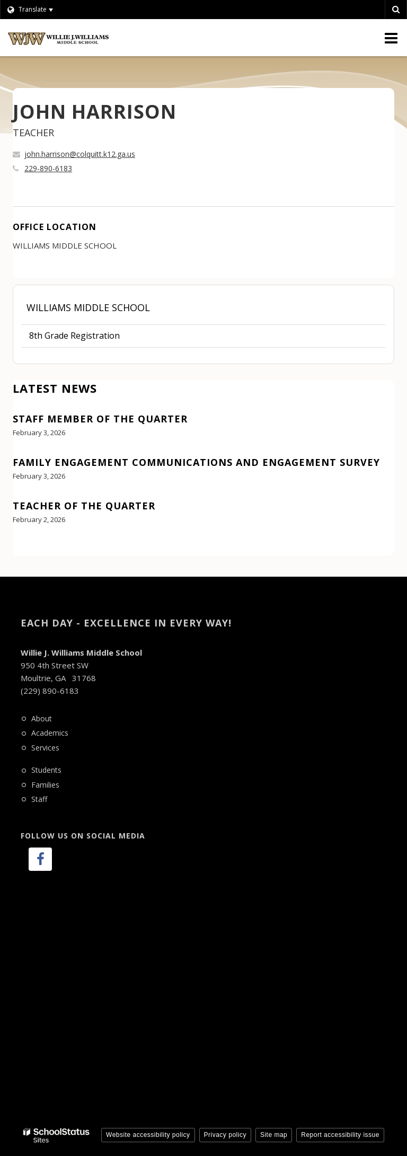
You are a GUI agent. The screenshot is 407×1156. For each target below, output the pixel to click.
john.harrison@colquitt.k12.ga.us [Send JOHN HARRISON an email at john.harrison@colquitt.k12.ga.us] (79, 154)
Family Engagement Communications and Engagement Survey (196, 462)
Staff (39, 799)
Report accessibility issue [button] (340, 1135)
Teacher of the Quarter (84, 505)
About (41, 718)
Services (45, 748)
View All (28, 549)
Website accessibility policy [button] (148, 1135)
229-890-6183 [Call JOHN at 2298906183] (48, 168)
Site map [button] (273, 1135)
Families (45, 785)
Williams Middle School (88, 307)
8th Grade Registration (74, 335)
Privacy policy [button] (225, 1135)
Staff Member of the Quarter (100, 418)
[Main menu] (391, 37)
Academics (49, 733)
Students (46, 770)
